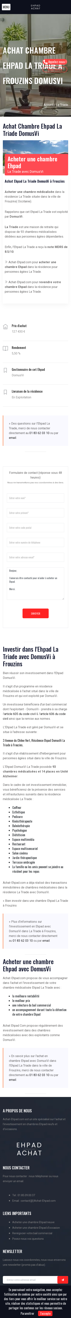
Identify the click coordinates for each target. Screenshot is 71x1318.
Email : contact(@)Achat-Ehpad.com (34, 1200)
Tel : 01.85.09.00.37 (23, 1195)
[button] (6, 7)
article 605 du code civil (20, 714)
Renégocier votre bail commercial (32, 1233)
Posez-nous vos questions (28, 1238)
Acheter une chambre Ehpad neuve (33, 1222)
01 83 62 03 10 (39, 433)
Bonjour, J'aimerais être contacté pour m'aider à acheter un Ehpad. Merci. (35, 583)
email (12, 438)
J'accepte (45, 1313)
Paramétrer (27, 1313)
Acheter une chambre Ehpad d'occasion (36, 1227)
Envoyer (35, 613)
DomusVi (16, 216)
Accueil (48, 105)
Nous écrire (55, 69)
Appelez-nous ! (54, 61)
